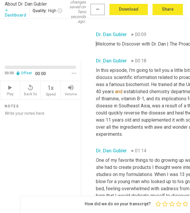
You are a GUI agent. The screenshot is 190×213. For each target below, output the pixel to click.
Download (128, 9)
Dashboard (15, 12)
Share (167, 9)
